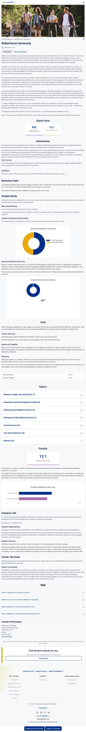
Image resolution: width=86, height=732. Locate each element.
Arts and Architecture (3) (14, 433)
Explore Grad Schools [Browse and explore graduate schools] (34, 728)
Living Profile (71, 683)
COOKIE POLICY (28, 671)
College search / (7, 39)
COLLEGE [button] (7, 52)
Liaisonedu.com (72, 680)
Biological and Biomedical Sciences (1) (20, 417)
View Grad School (20, 52)
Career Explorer (14, 691)
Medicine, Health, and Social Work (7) (19, 394)
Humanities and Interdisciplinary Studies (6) (22, 402)
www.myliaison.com (43, 719)
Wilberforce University (22, 39)
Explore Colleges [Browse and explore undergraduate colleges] (53, 728)
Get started (43, 658)
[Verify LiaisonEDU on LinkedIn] (49, 712)
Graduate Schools (14, 683)
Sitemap (14, 698)
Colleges (14, 680)
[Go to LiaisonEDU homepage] (8, 2)
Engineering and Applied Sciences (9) (19, 410)
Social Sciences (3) (12, 425)
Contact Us (43, 680)
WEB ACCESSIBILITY (56, 671)
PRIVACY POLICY (41, 671)
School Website (6, 636)
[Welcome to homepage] (43, 716)
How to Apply (14, 694)
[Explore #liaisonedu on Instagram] (41, 712)
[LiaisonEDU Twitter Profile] (37, 712)
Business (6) (9, 441)
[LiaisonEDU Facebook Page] (45, 712)
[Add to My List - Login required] (84, 39)
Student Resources (14, 687)
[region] (43, 335)
